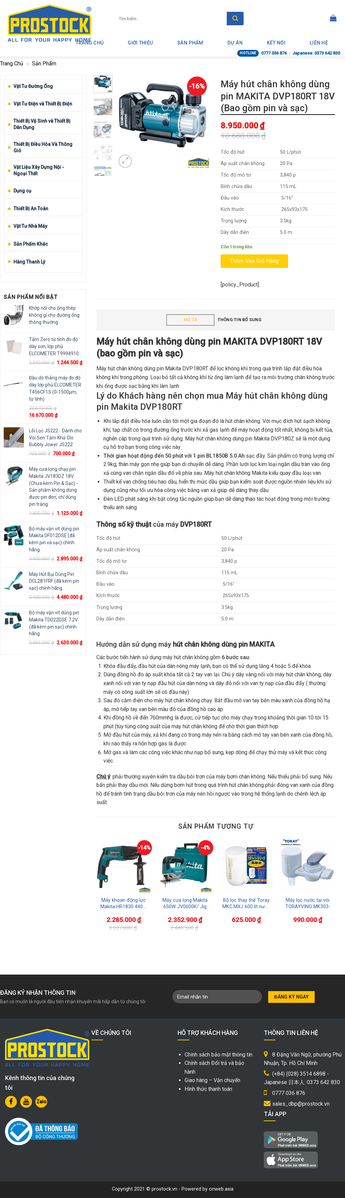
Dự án (234, 43)
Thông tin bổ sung (239, 319)
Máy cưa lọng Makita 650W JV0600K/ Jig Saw (185, 903)
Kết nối (276, 43)
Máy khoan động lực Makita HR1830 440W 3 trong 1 (123, 903)
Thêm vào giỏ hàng (254, 261)
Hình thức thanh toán (208, 1089)
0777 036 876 (274, 53)
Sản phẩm (190, 43)
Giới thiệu (140, 43)
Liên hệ (319, 43)
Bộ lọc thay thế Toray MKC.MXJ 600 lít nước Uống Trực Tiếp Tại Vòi (246, 903)
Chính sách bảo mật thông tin (218, 1054)
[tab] (190, 320)
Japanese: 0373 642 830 (316, 53)
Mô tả (190, 319)
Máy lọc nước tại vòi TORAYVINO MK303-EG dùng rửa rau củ (307, 903)
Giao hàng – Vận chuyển (212, 1080)
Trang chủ (11, 63)
